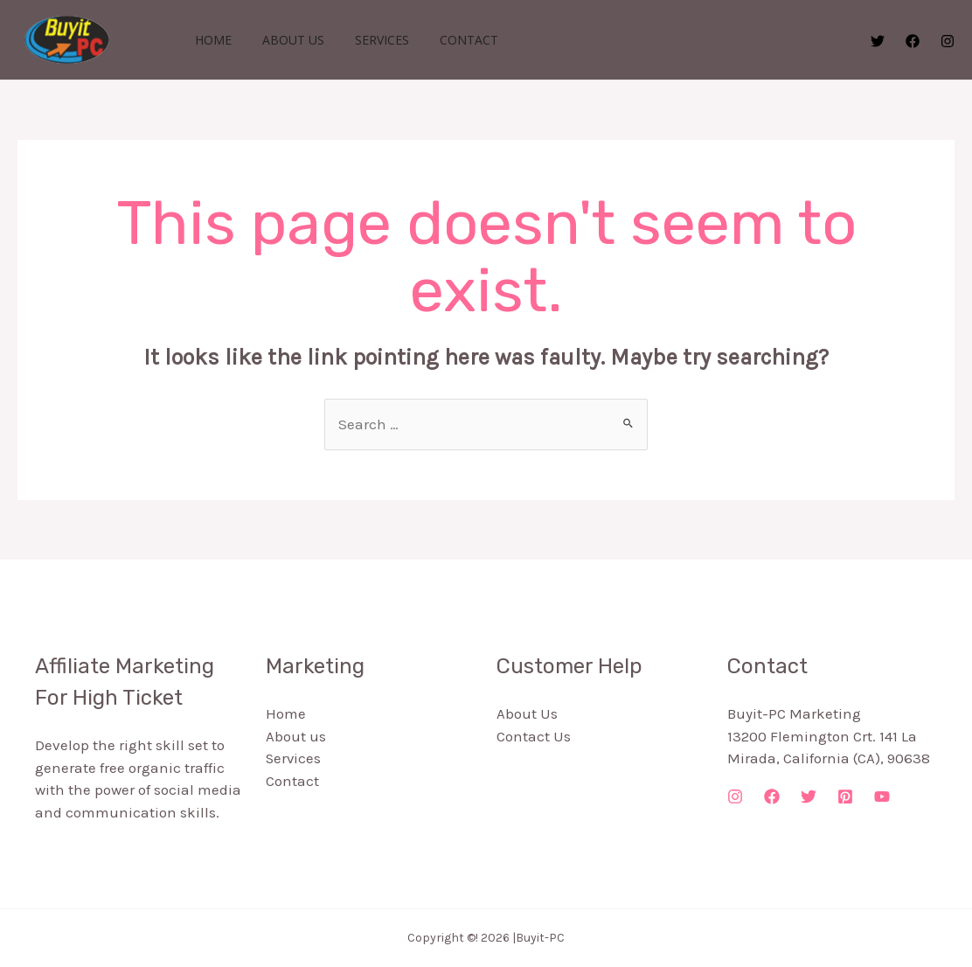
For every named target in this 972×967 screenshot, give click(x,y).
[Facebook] (913, 41)
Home (209, 39)
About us (284, 39)
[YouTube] (882, 796)
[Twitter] (878, 41)
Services (366, 39)
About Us (527, 713)
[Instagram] (948, 41)
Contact (447, 39)
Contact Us (533, 736)
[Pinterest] (845, 796)
